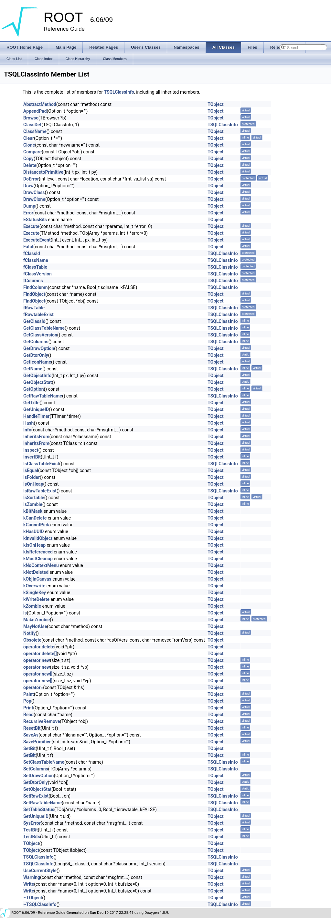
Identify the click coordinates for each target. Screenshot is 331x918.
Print (28, 707)
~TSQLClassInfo (40, 904)
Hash (28, 423)
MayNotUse (35, 626)
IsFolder (31, 477)
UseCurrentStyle (40, 870)
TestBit (30, 829)
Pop (27, 701)
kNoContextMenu (41, 565)
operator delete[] (40, 653)
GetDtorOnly (35, 355)
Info (27, 429)
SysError (32, 823)
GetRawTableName (42, 395)
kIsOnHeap (34, 545)
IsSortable (33, 497)
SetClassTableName (43, 762)
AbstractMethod (39, 104)
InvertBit (32, 456)
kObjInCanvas (37, 579)
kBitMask (32, 511)
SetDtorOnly (35, 782)
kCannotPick (36, 524)
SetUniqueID (35, 816)
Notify (29, 633)
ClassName (35, 131)
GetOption (33, 389)
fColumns (33, 280)
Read (28, 714)
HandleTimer (36, 416)
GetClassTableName (44, 328)
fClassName (35, 260)
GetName (32, 368)
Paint (28, 694)
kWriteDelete (36, 599)
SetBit (29, 748)
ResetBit (31, 728)
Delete (29, 165)
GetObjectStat (37, 382)
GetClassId (34, 321)
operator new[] (37, 673)
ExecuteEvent (37, 239)
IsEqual (30, 470)
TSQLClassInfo (119, 92)
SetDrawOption (38, 775)
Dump (29, 206)
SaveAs (30, 734)
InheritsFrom (36, 436)
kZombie (32, 606)
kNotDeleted (35, 572)
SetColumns (35, 768)
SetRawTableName (42, 802)
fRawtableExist (38, 314)
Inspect (30, 450)
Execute (31, 226)
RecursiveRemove (41, 721)
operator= (33, 687)
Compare (32, 151)
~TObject (32, 897)
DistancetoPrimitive (43, 172)
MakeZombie (36, 619)
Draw (28, 185)
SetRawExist (35, 796)
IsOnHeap (33, 484)
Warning (31, 877)
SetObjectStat (37, 789)
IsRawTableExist (40, 490)
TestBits (31, 836)
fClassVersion (37, 273)
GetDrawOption (38, 348)
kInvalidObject (37, 538)
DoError (31, 178)
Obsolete (32, 640)
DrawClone (34, 199)
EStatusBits (35, 219)
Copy (28, 158)
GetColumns (35, 341)
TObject (215, 104)
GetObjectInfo (37, 375)
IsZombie (32, 504)
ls (25, 612)
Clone (29, 145)
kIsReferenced (38, 551)
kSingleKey (34, 592)
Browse (30, 117)
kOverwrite (34, 585)
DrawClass (34, 192)
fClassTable (35, 267)
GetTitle (31, 402)
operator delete (38, 646)
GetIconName (37, 362)
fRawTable (34, 307)
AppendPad (35, 111)
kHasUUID (33, 531)
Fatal (28, 246)
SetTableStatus (38, 809)
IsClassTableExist (41, 463)
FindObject (34, 294)
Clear (28, 138)
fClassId (31, 253)
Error (28, 212)
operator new (36, 660)
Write (28, 884)
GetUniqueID (36, 409)
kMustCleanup (38, 558)
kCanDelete (35, 518)
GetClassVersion (40, 334)
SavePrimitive (37, 741)
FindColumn (35, 287)
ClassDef (32, 124)
